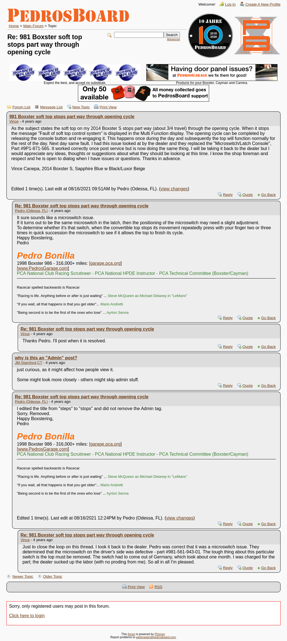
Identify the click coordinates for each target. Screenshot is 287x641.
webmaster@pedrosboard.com (156, 637)
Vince (13, 121)
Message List (51, 107)
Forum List (21, 107)
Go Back (268, 195)
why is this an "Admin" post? (46, 357)
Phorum (160, 634)
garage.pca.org (105, 263)
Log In (230, 4)
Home (14, 26)
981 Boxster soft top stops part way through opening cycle (71, 116)
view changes (174, 188)
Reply (228, 195)
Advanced (173, 39)
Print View (108, 107)
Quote (247, 195)
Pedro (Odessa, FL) (31, 211)
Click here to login (27, 615)
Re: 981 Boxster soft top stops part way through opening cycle (82, 205)
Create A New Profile (262, 4)
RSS (158, 587)
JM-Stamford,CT (28, 363)
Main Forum (33, 26)
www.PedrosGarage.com (43, 268)
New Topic (81, 107)
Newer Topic (22, 576)
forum (131, 634)
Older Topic (52, 576)
